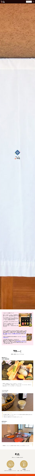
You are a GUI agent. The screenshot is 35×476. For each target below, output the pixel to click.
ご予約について (29, 1)
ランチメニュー (23, 341)
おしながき (18, 341)
